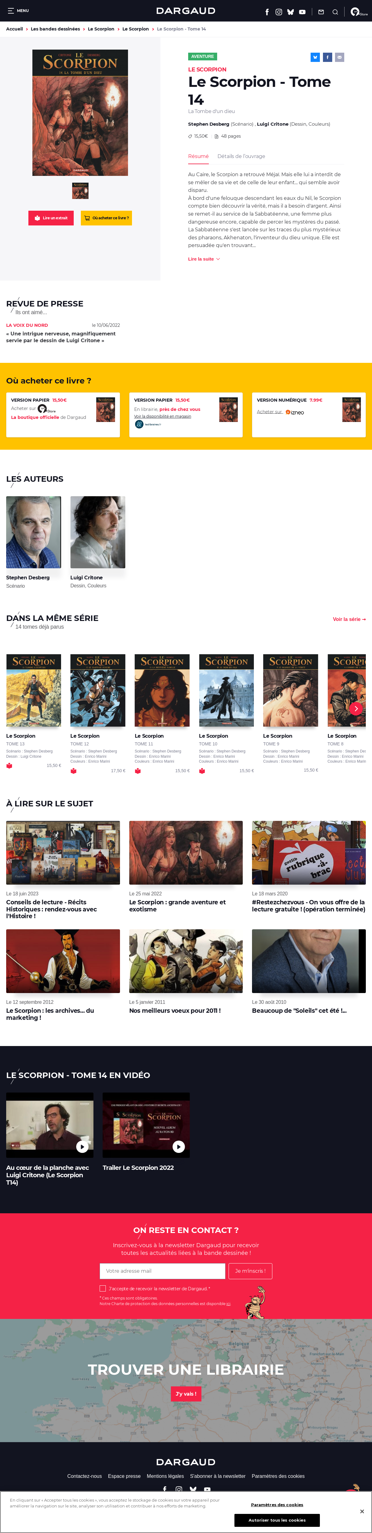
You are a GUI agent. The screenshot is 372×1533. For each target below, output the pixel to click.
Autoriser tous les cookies (277, 1524)
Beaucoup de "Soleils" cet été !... (299, 1010)
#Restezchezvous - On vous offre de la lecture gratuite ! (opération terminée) (308, 906)
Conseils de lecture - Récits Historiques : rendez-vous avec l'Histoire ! (51, 909)
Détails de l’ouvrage (241, 156)
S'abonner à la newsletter (218, 1476)
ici (228, 1303)
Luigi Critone (272, 124)
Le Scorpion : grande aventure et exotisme (177, 906)
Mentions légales (165, 1476)
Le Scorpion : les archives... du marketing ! (50, 1014)
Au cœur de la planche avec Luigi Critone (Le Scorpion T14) (47, 1175)
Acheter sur (280, 412)
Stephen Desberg (208, 124)
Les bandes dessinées (55, 29)
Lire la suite (201, 259)
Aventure (202, 56)
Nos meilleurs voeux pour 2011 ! (175, 1010)
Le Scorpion (101, 29)
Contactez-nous (84, 1476)
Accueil (14, 29)
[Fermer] (362, 1515)
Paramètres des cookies (278, 1476)
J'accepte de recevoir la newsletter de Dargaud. (158, 1289)
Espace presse (124, 1476)
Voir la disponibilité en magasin (162, 421)
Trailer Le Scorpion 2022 (138, 1167)
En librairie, (167, 409)
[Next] (356, 709)
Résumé (198, 156)
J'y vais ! (186, 1394)
